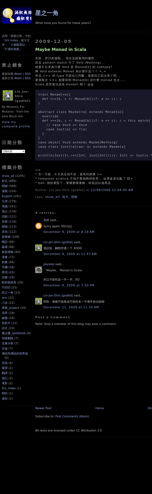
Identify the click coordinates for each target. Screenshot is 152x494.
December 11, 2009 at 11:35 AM (71, 307)
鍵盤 (5, 318)
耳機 (5, 267)
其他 (5, 231)
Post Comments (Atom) (72, 416)
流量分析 (7, 343)
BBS (5, 393)
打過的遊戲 (12, 49)
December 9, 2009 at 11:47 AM (70, 254)
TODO (6, 287)
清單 (5, 313)
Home (99, 408)
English (7, 196)
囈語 (5, 242)
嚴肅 (5, 247)
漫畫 (5, 257)
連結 (5, 398)
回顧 (5, 216)
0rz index (11, 40)
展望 (5, 368)
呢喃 (5, 226)
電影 (5, 383)
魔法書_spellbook (14, 333)
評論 (5, 348)
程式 (5, 181)
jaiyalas (48, 264)
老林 (46, 220)
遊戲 (5, 191)
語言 (5, 328)
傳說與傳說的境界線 (15, 353)
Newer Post (43, 408)
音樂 (5, 221)
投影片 (6, 323)
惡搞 (5, 363)
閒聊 (5, 186)
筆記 (5, 211)
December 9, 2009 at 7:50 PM (68, 285)
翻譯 (5, 373)
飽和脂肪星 (9, 282)
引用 (5, 201)
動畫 (5, 262)
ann (4, 297)
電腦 (5, 206)
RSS (28, 74)
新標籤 (6, 236)
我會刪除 (7, 338)
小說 (5, 302)
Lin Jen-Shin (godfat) (58, 242)
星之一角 (7, 292)
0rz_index (9, 388)
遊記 (5, 378)
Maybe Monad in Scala (60, 49)
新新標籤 (7, 252)
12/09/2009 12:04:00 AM (112, 190)
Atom (18, 74)
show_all (8, 176)
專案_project (10, 308)
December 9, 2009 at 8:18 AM (69, 232)
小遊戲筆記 (18, 44)
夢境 (5, 272)
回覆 (5, 277)
